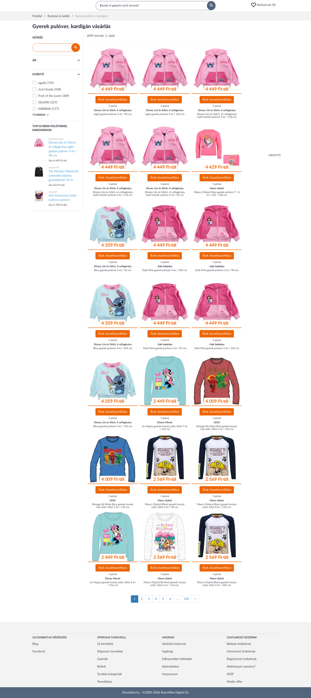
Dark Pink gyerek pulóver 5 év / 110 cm (216, 348)
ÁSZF (230, 674)
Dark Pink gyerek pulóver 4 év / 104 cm (164, 270)
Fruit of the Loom (49, 95)
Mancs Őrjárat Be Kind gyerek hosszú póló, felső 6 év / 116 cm (165, 583)
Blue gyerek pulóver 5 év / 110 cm (112, 426)
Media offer (234, 681)
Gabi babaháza (164, 266)
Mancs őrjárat (217, 188)
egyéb (42, 83)
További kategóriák (109, 674)
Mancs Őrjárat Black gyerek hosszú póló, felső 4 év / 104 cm (216, 583)
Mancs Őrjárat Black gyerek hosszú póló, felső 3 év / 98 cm (164, 505)
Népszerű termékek (110, 651)
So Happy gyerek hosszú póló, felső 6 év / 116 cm (112, 583)
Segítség (167, 651)
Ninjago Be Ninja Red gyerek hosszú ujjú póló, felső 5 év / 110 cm (216, 427)
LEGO (217, 422)
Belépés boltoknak (239, 643)
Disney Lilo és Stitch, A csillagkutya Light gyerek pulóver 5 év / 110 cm (217, 115)
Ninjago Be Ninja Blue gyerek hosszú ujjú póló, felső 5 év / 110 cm (112, 505)
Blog (35, 643)
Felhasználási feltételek (177, 659)
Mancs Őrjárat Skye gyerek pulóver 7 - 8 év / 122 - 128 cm (217, 193)
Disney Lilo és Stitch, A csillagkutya (112, 110)
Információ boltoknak (241, 651)
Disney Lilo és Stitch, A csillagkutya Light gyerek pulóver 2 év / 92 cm (165, 193)
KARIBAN (44, 108)
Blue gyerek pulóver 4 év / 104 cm (112, 348)
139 (186, 599)
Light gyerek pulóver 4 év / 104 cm (164, 114)
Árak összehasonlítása (112, 99)
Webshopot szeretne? (241, 666)
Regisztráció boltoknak (242, 659)
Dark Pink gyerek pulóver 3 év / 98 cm (216, 270)
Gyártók (102, 659)
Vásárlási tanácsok (174, 643)
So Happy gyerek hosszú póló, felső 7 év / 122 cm (164, 427)
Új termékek (105, 643)
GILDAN (43, 102)
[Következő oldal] (195, 599)
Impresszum (170, 674)
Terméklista (104, 681)
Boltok (101, 666)
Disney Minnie (164, 422)
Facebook (38, 651)
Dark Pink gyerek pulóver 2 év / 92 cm (164, 348)
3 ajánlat (112, 106)
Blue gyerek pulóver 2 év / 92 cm (112, 270)
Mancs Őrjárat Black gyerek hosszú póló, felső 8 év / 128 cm (216, 505)
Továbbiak (40, 114)
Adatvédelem (170, 666)
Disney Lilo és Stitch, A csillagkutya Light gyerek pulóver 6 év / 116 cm (113, 193)
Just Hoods (45, 89)
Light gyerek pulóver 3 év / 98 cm (113, 114)
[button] (265, 4)
